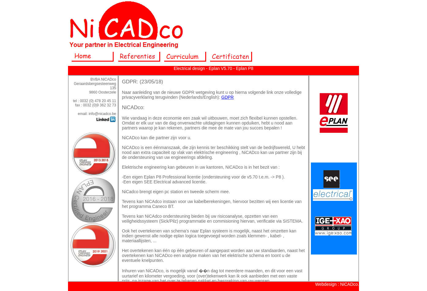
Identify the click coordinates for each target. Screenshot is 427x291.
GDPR (227, 97)
